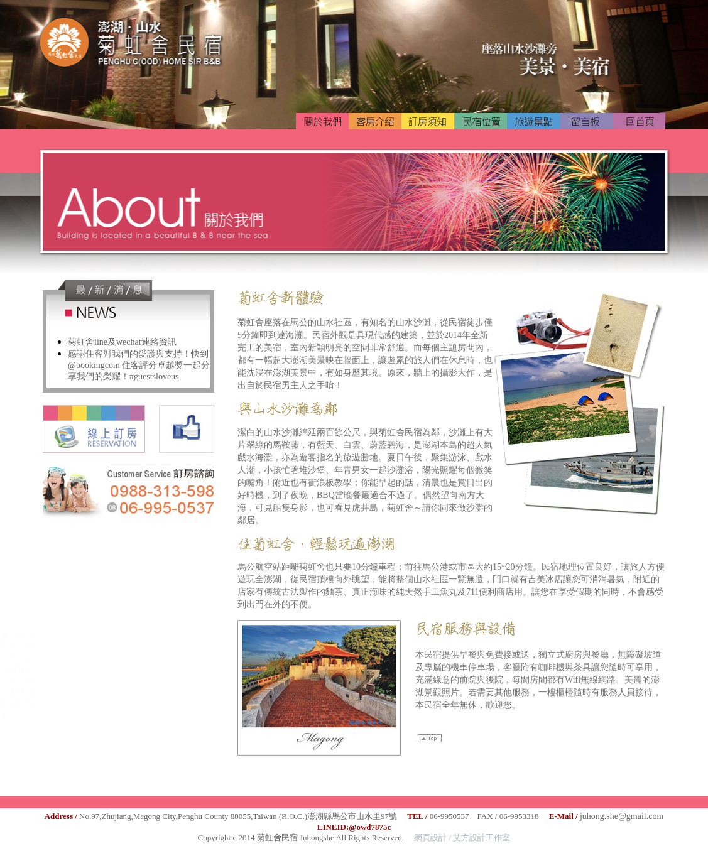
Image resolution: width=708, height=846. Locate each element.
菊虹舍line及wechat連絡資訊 (122, 342)
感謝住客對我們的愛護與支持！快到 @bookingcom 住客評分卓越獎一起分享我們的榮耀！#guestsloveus (139, 365)
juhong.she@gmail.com (621, 816)
